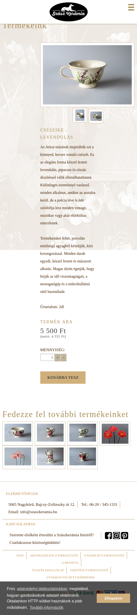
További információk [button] (46, 607)
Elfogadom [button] (113, 598)
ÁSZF (20, 555)
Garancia (70, 562)
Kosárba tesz (63, 377)
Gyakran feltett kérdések (70, 577)
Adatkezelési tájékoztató (54, 555)
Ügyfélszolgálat (48, 570)
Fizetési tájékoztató (89, 570)
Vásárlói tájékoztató (104, 555)
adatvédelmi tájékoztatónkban (42, 589)
